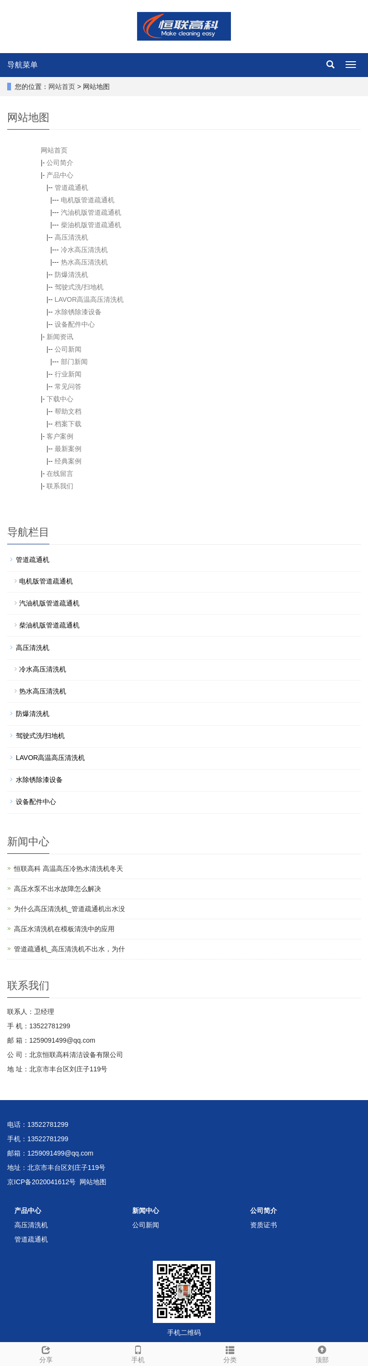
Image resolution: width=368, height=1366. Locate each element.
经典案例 (68, 461)
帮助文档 (68, 411)
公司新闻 (68, 349)
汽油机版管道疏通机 (91, 212)
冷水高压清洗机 (84, 249)
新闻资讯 (59, 337)
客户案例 (59, 436)
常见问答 (68, 386)
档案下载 (68, 424)
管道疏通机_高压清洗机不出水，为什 (69, 949)
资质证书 (263, 1225)
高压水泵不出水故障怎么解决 (57, 888)
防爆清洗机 (71, 274)
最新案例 (68, 448)
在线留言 (59, 473)
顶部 (322, 1353)
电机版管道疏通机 (88, 200)
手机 (138, 1353)
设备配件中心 (75, 324)
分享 (46, 1353)
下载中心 (59, 399)
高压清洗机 (71, 237)
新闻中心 (145, 1210)
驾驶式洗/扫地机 (79, 287)
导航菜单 (22, 65)
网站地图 (93, 1182)
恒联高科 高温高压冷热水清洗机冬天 (68, 868)
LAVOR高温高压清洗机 (89, 299)
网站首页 (61, 86)
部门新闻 (74, 361)
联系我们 (59, 486)
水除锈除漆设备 (78, 312)
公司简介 (59, 162)
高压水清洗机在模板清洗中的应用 (64, 929)
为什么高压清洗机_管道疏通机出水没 (69, 909)
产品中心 (59, 175)
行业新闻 (68, 374)
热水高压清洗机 (84, 262)
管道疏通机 (71, 187)
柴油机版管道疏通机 (91, 225)
